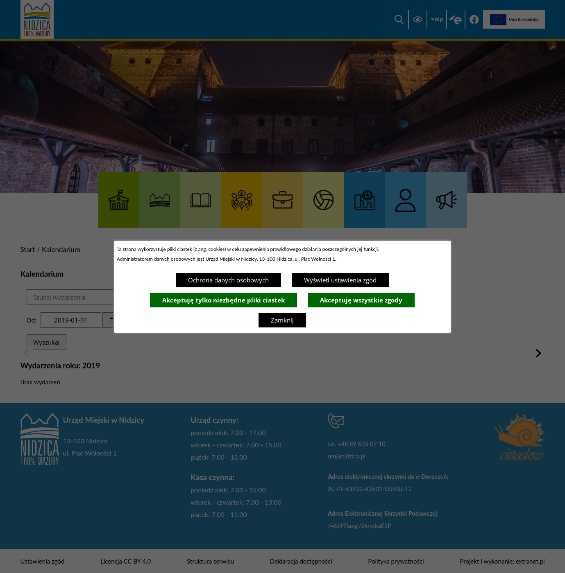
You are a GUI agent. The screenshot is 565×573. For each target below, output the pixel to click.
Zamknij (282, 320)
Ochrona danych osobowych (228, 280)
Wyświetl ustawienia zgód (340, 280)
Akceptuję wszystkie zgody (361, 300)
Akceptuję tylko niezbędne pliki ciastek (223, 300)
